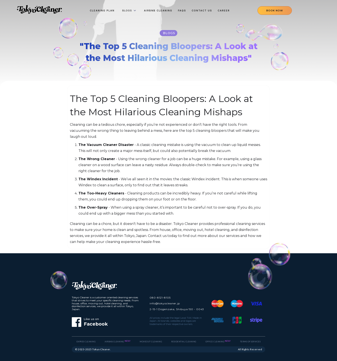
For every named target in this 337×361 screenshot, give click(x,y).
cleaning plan (102, 10)
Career (224, 10)
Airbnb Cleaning (158, 10)
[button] (129, 10)
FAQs (182, 10)
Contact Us (202, 10)
